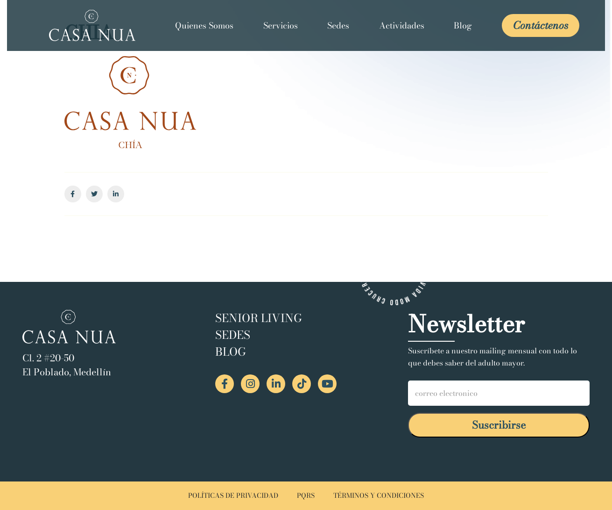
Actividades (401, 25)
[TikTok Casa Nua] (301, 383)
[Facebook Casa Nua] (224, 383)
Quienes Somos (204, 25)
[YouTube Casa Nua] (327, 383)
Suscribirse (499, 425)
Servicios (280, 25)
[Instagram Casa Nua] (250, 383)
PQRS (306, 496)
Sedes (338, 25)
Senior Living (258, 318)
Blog (463, 25)
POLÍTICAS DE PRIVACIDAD (233, 496)
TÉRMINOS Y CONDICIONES (378, 496)
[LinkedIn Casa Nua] (276, 383)
